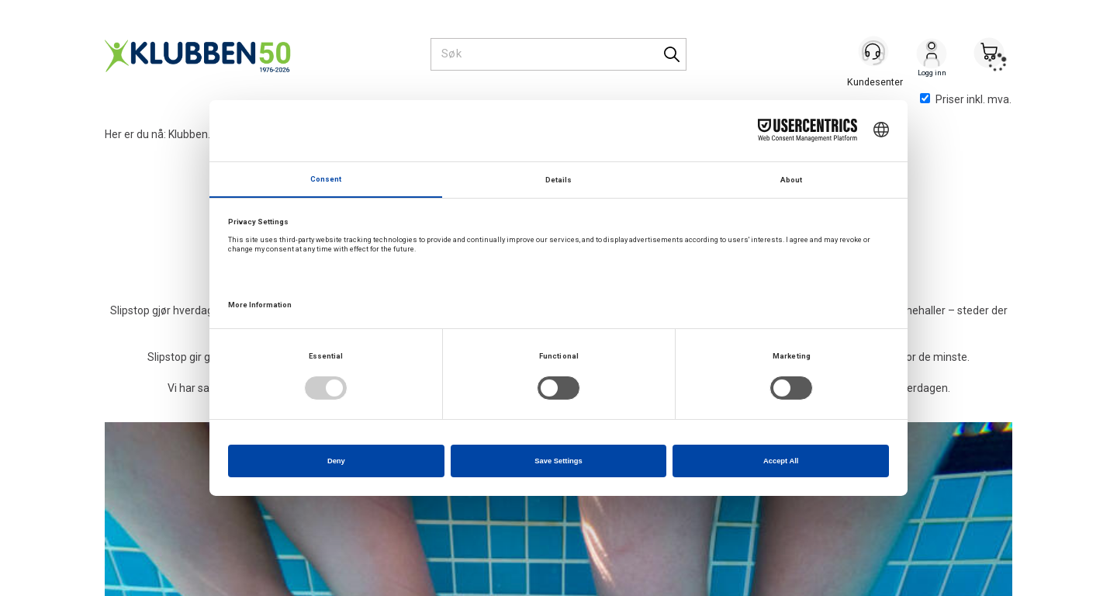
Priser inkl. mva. (966, 99)
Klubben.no (195, 134)
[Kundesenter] (874, 53)
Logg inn (931, 55)
